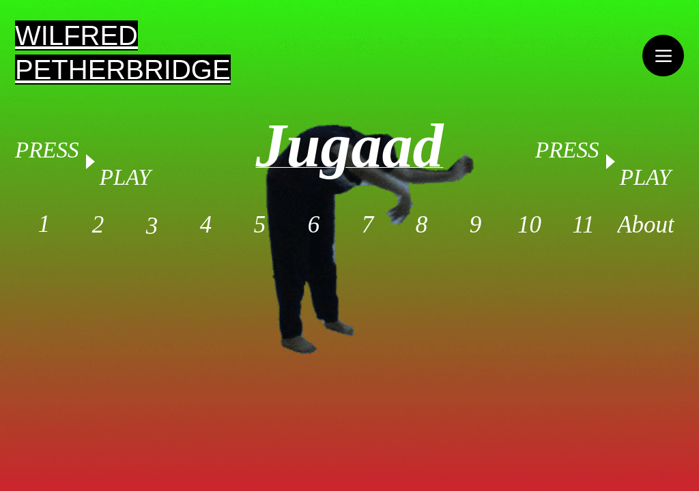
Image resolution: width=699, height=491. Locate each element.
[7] (368, 225)
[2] (98, 225)
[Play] (609, 161)
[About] (645, 225)
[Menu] (663, 55)
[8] (421, 225)
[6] (314, 225)
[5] (260, 225)
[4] (206, 225)
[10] (529, 225)
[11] (583, 225)
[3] (152, 226)
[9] (475, 225)
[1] (44, 224)
